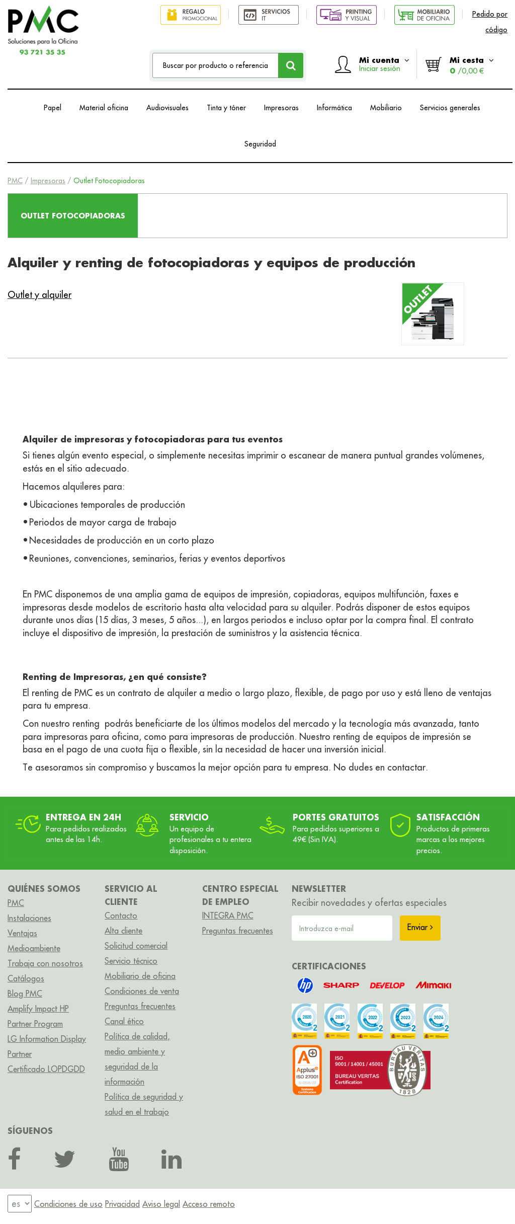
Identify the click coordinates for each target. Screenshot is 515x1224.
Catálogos (26, 978)
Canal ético (124, 1021)
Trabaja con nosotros (45, 963)
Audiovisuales (167, 107)
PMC (15, 180)
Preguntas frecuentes (140, 1006)
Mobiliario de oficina (140, 976)
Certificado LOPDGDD (46, 1069)
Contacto (121, 915)
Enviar (420, 927)
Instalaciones (29, 918)
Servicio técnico (131, 961)
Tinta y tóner (226, 107)
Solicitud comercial (136, 946)
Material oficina (103, 107)
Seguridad (260, 143)
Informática (334, 107)
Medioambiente (34, 948)
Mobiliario (386, 107)
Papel (52, 107)
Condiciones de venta (142, 991)
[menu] (20, 1203)
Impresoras (281, 107)
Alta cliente (123, 931)
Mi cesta (472, 65)
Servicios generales (450, 107)
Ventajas (22, 933)
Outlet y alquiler (39, 294)
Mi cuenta (384, 64)
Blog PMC (25, 993)
